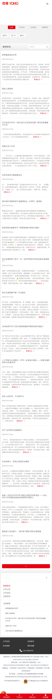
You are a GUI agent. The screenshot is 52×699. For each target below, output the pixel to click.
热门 (13, 35)
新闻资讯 (6, 586)
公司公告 (22, 27)
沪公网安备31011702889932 (36, 681)
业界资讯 (45, 27)
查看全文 (38, 79)
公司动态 (33, 27)
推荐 (5, 35)
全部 (11, 27)
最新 (22, 35)
